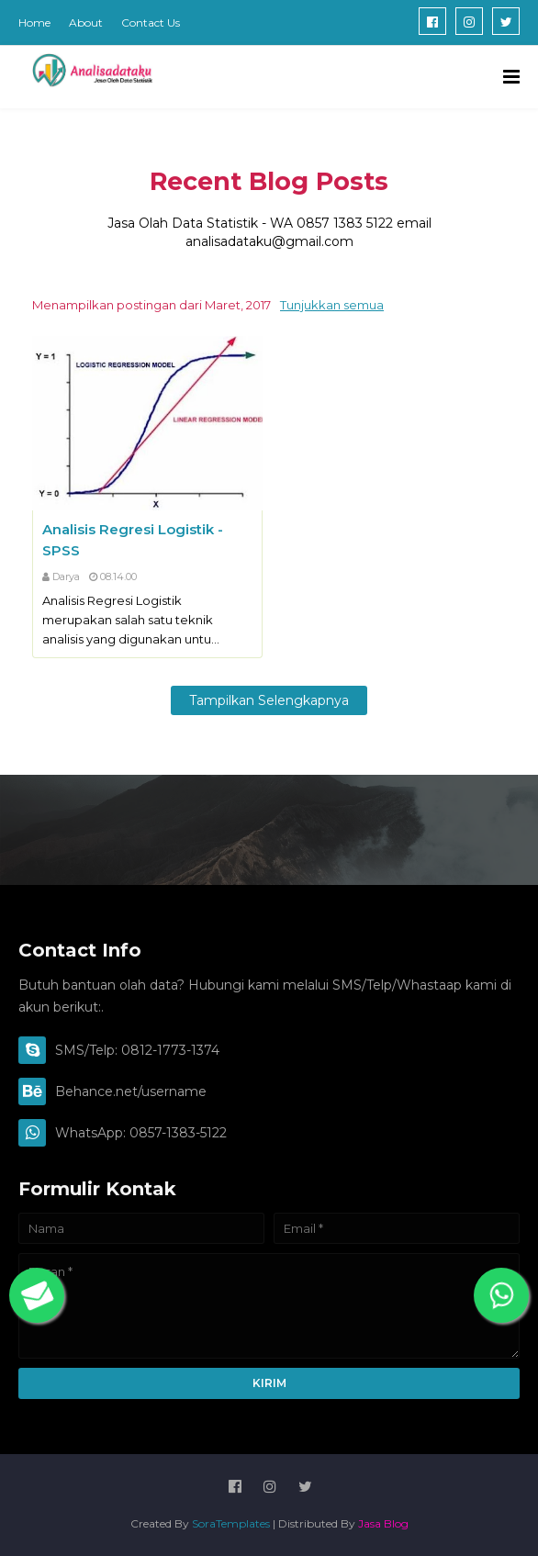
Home (34, 22)
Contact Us (150, 22)
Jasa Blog (383, 1523)
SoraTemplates (231, 1523)
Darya (66, 576)
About (86, 22)
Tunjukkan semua (332, 304)
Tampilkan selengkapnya (269, 700)
